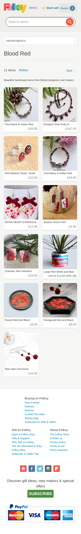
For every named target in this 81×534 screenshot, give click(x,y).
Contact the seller (35, 414)
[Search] (70, 22)
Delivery (29, 406)
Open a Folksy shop (23, 434)
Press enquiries (59, 449)
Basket (67, 8)
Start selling (54, 8)
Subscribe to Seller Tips (25, 453)
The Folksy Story (59, 434)
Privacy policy (58, 442)
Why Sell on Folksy (23, 442)
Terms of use (57, 446)
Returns (29, 410)
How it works (32, 402)
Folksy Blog (18, 449)
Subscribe (40, 493)
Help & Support (20, 438)
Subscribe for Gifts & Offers (40, 422)
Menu (33, 8)
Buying (32, 418)
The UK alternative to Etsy (27, 446)
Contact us (56, 438)
